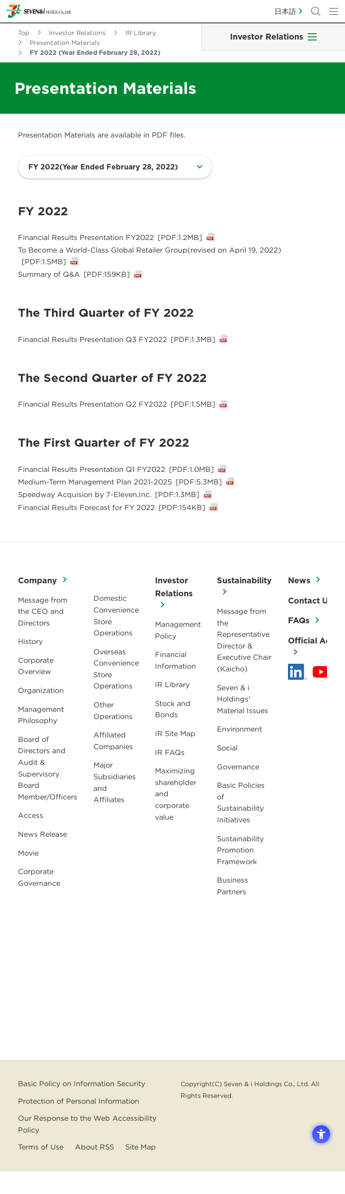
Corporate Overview (35, 688)
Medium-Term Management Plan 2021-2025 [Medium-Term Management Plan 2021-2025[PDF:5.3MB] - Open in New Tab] (120, 497)
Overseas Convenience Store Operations (116, 691)
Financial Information (175, 682)
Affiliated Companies (113, 763)
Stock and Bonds (172, 731)
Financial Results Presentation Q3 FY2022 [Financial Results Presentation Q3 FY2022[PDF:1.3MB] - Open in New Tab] (116, 348)
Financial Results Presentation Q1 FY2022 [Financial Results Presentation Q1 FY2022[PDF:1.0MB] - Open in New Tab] (116, 482)
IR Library (172, 706)
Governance (238, 789)
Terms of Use (40, 1169)
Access (30, 837)
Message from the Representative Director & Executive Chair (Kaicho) (244, 662)
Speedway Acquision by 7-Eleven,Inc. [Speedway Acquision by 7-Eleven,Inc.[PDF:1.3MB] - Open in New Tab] (108, 514)
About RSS (94, 1169)
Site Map (140, 1169)
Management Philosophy (41, 737)
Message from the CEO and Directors (42, 634)
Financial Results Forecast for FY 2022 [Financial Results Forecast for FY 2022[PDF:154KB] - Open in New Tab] (111, 529)
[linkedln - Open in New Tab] (297, 694)
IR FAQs (170, 774)
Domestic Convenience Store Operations (116, 638)
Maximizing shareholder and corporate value (175, 816)
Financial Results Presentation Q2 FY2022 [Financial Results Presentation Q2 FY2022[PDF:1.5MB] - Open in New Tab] (116, 415)
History (30, 663)
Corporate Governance (39, 899)
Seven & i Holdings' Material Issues (242, 721)
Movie (28, 875)
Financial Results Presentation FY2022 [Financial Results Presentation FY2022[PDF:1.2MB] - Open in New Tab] (110, 239)
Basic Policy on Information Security (81, 1105)
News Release (42, 856)
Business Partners (232, 908)
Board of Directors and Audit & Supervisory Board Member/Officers (47, 790)
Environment (239, 751)
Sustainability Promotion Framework (240, 872)
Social (227, 770)
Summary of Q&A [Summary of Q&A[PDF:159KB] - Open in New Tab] (74, 282)
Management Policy (178, 652)
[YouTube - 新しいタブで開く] (321, 694)
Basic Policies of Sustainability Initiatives (241, 825)
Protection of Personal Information (78, 1123)
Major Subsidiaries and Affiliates (114, 804)
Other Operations (113, 733)
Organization (41, 712)
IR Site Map (175, 755)
